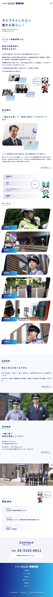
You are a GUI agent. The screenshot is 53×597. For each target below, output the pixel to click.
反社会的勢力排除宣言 (14, 592)
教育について (26, 579)
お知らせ (26, 586)
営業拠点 (26, 576)
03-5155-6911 (29, 550)
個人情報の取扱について (24, 592)
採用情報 (26, 583)
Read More (45, 167)
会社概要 (26, 570)
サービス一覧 (26, 573)
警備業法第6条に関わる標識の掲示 (37, 592)
